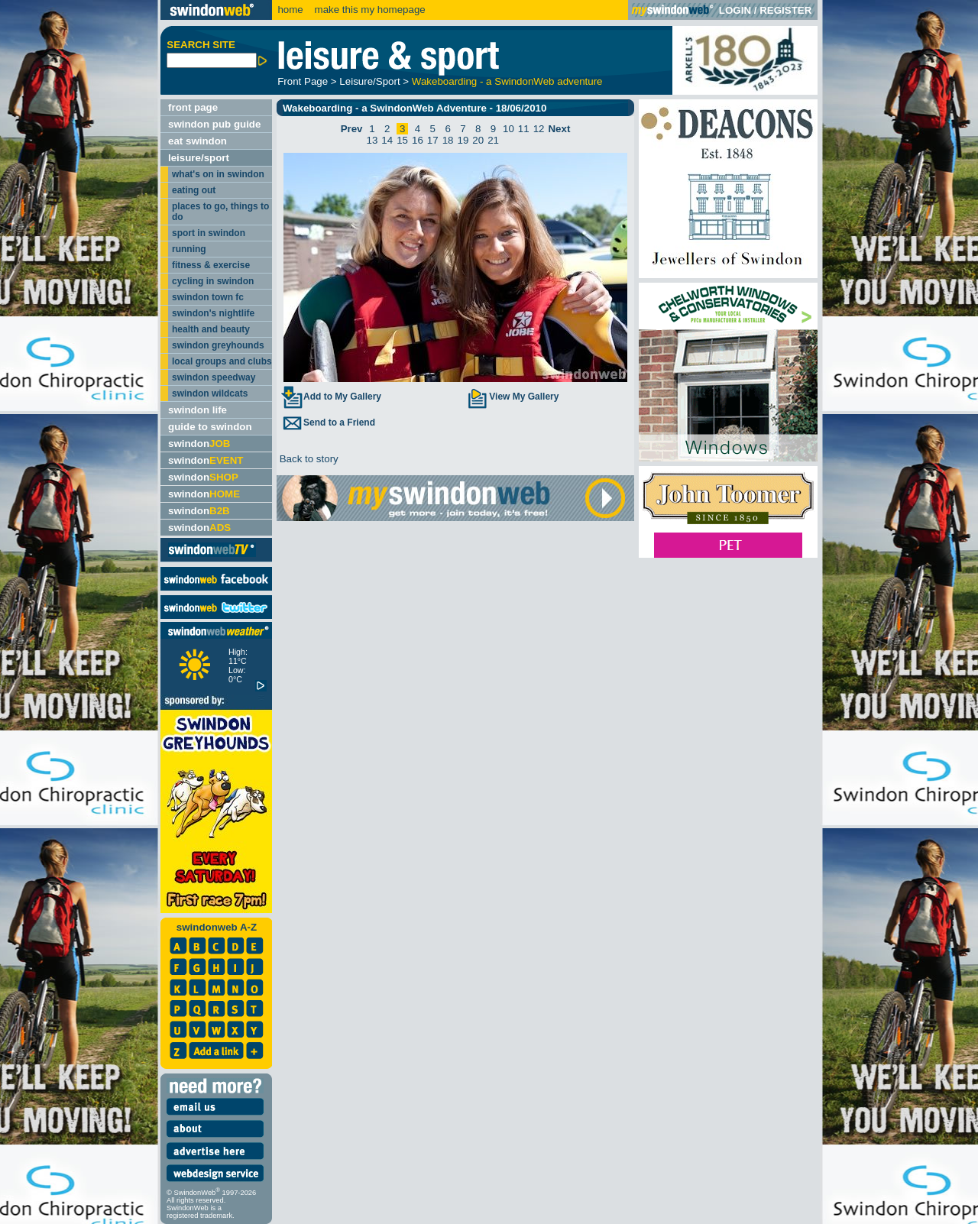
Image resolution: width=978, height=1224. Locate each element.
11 (523, 128)
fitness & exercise (211, 265)
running (189, 249)
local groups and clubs (222, 361)
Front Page (302, 81)
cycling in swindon (213, 281)
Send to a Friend (327, 422)
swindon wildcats (210, 393)
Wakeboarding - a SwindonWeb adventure (507, 81)
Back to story (307, 459)
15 (402, 140)
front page (193, 107)
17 (433, 140)
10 (508, 128)
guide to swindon (210, 426)
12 (539, 128)
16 (417, 140)
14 (387, 140)
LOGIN (735, 10)
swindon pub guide (214, 124)
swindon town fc (208, 297)
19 (463, 140)
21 (493, 140)
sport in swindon (208, 233)
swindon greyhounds (218, 345)
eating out (193, 190)
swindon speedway (213, 377)
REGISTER (785, 10)
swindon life (197, 410)
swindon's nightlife (213, 313)
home (290, 9)
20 (478, 140)
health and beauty (211, 329)
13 (372, 140)
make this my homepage (369, 9)
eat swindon (197, 141)
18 (448, 140)
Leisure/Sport (369, 81)
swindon (199, 443)
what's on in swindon (218, 174)
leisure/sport (198, 158)
